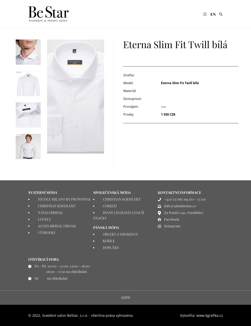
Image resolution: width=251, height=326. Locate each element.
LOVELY (44, 219)
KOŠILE (109, 241)
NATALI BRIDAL (50, 212)
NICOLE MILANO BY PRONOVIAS (64, 199)
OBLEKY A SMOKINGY (120, 234)
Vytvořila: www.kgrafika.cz (201, 315)
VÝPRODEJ (46, 232)
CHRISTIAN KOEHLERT (57, 206)
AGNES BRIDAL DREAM (57, 226)
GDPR (125, 298)
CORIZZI (110, 206)
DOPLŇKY (111, 247)
